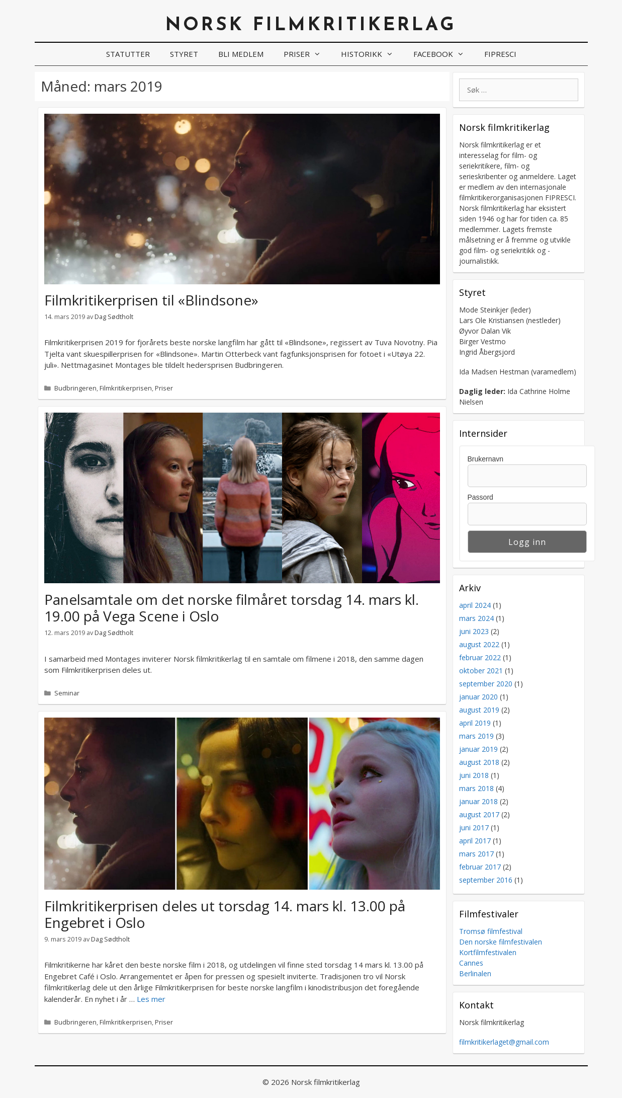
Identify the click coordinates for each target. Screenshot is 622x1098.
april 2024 (475, 605)
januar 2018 (478, 801)
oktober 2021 (481, 670)
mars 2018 (476, 788)
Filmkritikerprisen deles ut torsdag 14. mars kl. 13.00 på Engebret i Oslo (224, 914)
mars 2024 (476, 618)
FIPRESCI (500, 54)
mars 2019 (476, 736)
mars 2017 (476, 853)
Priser (307, 54)
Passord (480, 497)
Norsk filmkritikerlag (311, 26)
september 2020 (485, 683)
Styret (184, 54)
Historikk (372, 54)
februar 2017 (480, 867)
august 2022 (479, 644)
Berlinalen (475, 973)
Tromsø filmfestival (490, 931)
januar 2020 (478, 696)
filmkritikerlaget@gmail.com (504, 1042)
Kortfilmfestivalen (487, 952)
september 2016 (485, 880)
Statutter (128, 54)
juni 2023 (474, 631)
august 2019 (479, 710)
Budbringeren (75, 388)
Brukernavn (486, 459)
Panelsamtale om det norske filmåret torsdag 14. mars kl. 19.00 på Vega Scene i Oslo (231, 608)
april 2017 (475, 840)
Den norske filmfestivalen (500, 942)
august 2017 (479, 814)
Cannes (471, 963)
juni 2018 (474, 775)
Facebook (443, 54)
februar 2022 (480, 657)
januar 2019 (478, 749)
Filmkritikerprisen (126, 388)
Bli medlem (240, 54)
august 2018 (479, 762)
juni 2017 (474, 827)
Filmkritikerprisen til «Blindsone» (151, 299)
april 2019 (475, 723)
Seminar (66, 692)
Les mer (151, 999)
